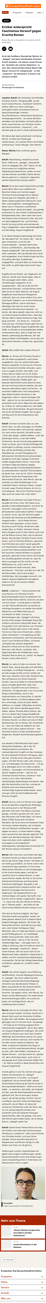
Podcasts (29, 12)
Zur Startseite (8, 1260)
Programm (17, 12)
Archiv (6, 21)
